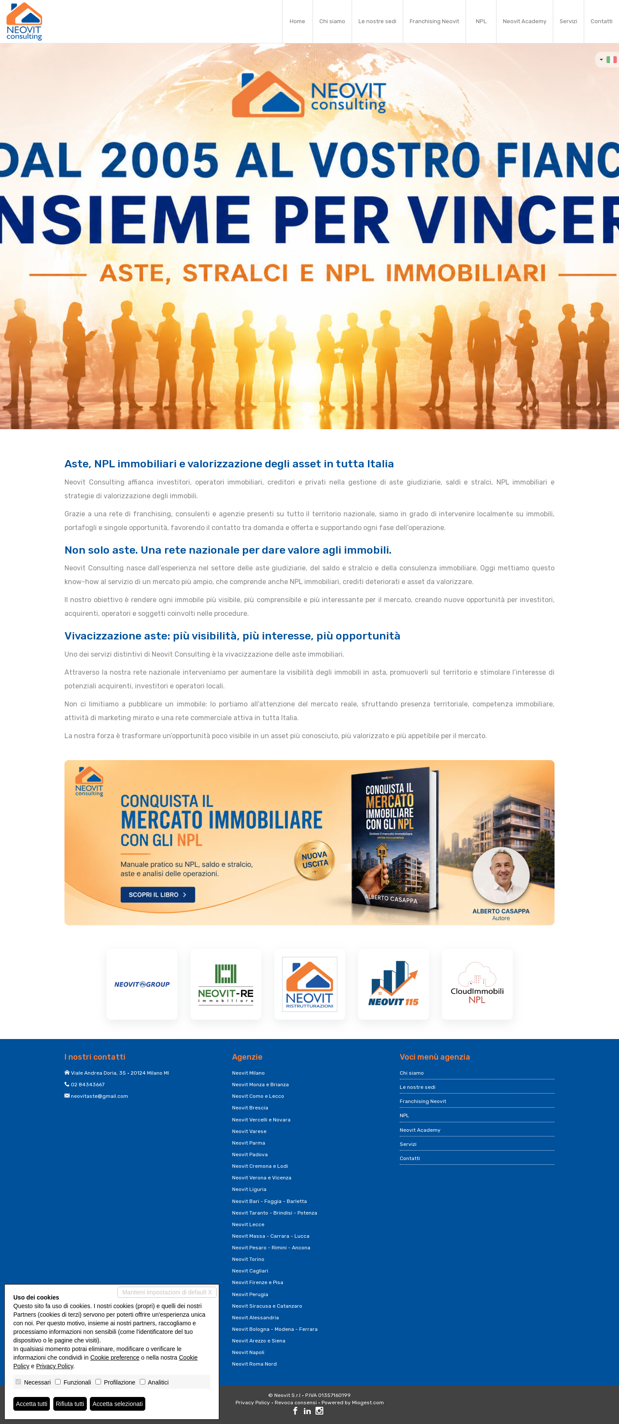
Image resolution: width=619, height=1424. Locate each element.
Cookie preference (114, 1357)
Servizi (568, 21)
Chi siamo (332, 21)
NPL (481, 21)
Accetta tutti (31, 1403)
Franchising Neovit (434, 21)
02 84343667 (87, 1085)
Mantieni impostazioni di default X (167, 1292)
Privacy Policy (253, 1403)
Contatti (602, 21)
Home (297, 21)
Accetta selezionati (117, 1403)
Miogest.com (368, 1403)
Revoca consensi (296, 1403)
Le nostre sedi (377, 21)
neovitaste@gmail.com (99, 1096)
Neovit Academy (524, 21)
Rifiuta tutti (70, 1403)
